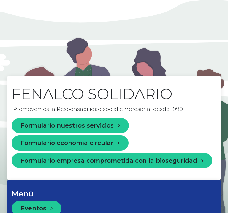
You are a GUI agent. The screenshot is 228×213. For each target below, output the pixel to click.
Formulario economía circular (70, 142)
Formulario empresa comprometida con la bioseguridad (111, 160)
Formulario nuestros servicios (70, 125)
